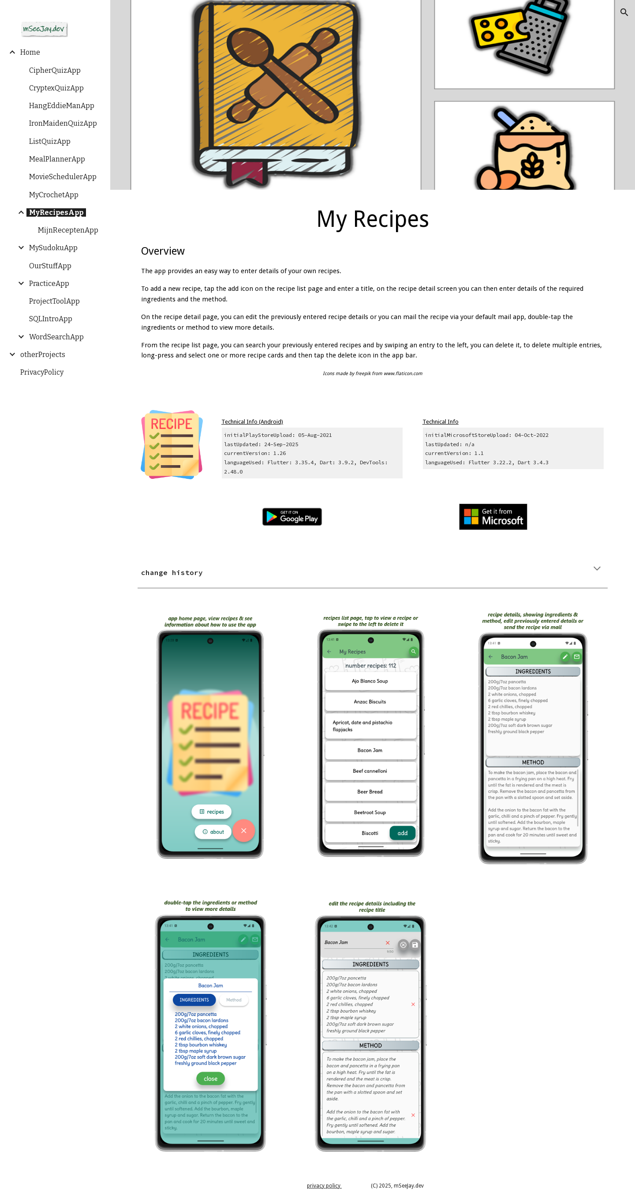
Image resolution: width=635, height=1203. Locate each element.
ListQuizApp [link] (50, 141)
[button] (624, 12)
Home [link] (30, 52)
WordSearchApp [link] (56, 337)
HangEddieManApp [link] (61, 106)
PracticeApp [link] (49, 283)
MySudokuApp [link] (53, 248)
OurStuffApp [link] (50, 266)
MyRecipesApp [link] (56, 212)
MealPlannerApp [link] (57, 159)
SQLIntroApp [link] (50, 319)
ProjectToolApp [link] (54, 301)
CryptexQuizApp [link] (56, 88)
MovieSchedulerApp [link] (63, 177)
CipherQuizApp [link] (55, 70)
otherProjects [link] (42, 354)
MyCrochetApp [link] (53, 195)
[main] (373, 294)
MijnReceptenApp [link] (68, 230)
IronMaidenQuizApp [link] (63, 123)
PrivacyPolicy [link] (42, 372)
